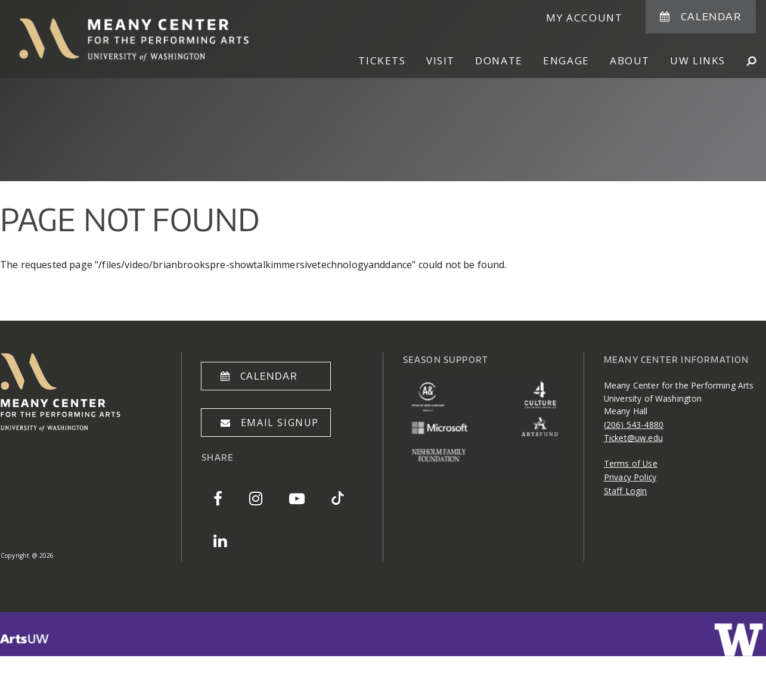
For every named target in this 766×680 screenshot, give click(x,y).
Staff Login (625, 490)
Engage (566, 60)
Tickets (381, 60)
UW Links (697, 60)
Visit (440, 60)
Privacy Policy (630, 477)
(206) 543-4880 (633, 424)
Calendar (711, 16)
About (630, 60)
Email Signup (280, 422)
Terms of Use (631, 463)
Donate (499, 60)
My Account (584, 17)
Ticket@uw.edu (633, 437)
